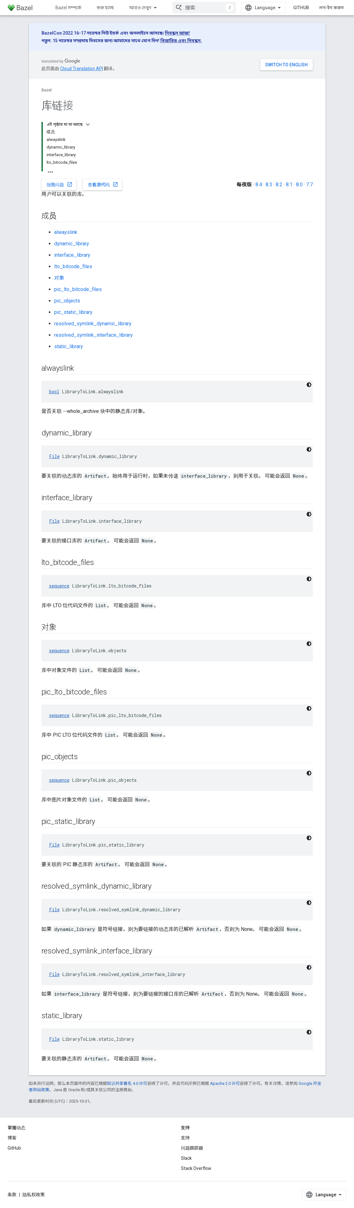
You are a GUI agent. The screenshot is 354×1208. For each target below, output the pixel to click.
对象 (59, 278)
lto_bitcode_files (73, 266)
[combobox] (204, 7)
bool (54, 391)
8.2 (279, 185)
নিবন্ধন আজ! (177, 33)
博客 (12, 1137)
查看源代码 (103, 184)
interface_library (72, 255)
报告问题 (60, 184)
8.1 (289, 185)
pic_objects (67, 301)
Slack (186, 1158)
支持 (185, 1137)
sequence (59, 586)
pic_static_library (73, 312)
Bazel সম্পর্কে (68, 7)
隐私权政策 (34, 1194)
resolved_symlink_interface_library (93, 335)
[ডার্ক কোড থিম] (309, 384)
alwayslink (65, 232)
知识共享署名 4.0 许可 (127, 1083)
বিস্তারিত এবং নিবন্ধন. (181, 40)
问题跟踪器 (192, 1148)
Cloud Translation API (81, 68)
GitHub (301, 7)
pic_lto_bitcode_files (78, 289)
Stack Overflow (196, 1168)
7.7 (309, 185)
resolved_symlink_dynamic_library (93, 324)
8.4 (258, 185)
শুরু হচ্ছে (105, 7)
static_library (68, 346)
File (54, 456)
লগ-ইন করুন (331, 7)
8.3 (269, 185)
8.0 (299, 185)
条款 (12, 1194)
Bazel (47, 90)
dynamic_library (71, 244)
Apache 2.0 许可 (225, 1083)
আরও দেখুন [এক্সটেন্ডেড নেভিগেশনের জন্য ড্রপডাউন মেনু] (140, 7)
